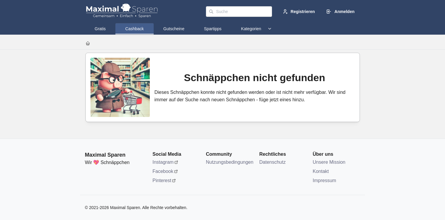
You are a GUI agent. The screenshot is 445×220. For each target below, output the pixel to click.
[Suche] (239, 11)
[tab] (100, 28)
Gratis (100, 29)
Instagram (163, 162)
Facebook (162, 171)
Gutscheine (174, 29)
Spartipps (212, 29)
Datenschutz (272, 162)
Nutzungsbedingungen (229, 162)
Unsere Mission (329, 162)
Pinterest (161, 180)
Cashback (134, 29)
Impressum (324, 180)
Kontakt (321, 171)
